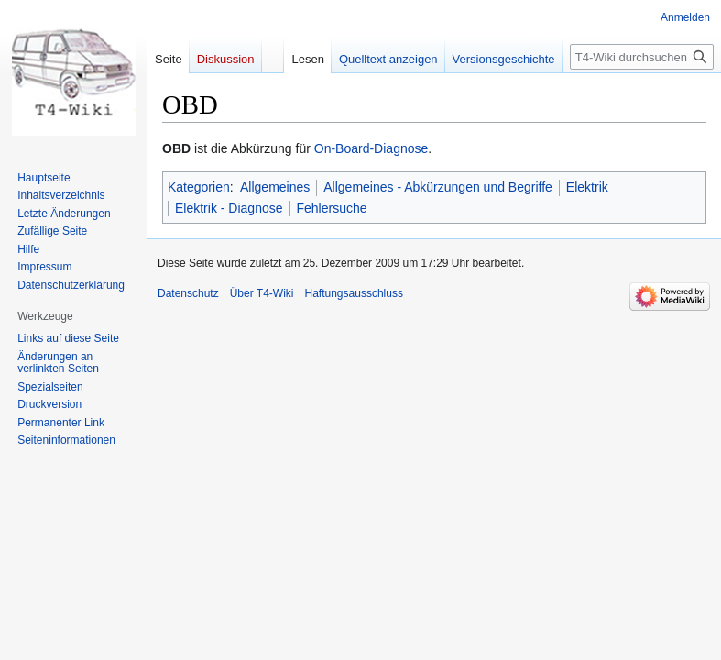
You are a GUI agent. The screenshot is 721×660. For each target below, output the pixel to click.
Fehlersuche (332, 208)
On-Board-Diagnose (371, 148)
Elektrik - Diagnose (229, 208)
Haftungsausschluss (354, 293)
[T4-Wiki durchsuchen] (642, 57)
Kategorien (199, 187)
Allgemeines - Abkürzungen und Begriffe (437, 187)
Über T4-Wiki (262, 293)
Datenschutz (188, 293)
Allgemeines (275, 187)
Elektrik (587, 187)
